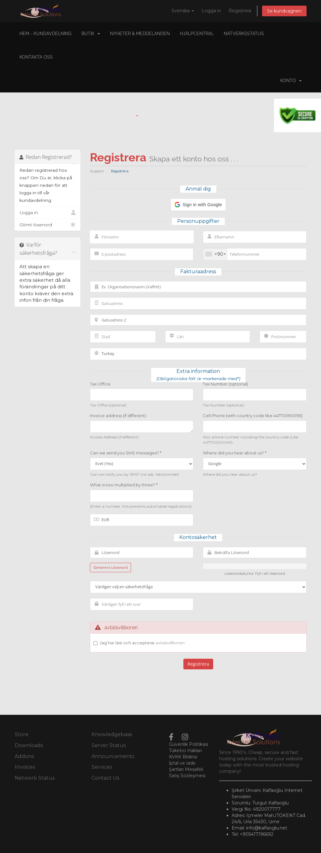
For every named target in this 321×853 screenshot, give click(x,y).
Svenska (182, 10)
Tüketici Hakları (185, 750)
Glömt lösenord (47, 224)
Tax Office (100, 383)
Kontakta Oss (36, 57)
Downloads (29, 745)
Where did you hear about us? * (234, 452)
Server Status (109, 745)
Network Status (35, 778)
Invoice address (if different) (118, 415)
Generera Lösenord (110, 567)
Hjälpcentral (197, 33)
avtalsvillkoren (170, 642)
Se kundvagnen (284, 11)
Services (102, 767)
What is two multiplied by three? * (124, 484)
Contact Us (105, 778)
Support (97, 171)
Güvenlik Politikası (188, 744)
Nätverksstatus (244, 33)
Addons (24, 756)
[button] (198, 204)
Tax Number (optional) (225, 383)
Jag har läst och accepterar (142, 642)
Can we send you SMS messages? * (125, 452)
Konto (291, 80)
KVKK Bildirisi (183, 757)
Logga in (211, 10)
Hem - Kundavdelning (45, 33)
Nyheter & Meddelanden (140, 33)
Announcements (113, 756)
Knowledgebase (112, 734)
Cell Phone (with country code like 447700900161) (253, 415)
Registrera (240, 10)
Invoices (25, 767)
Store (22, 734)
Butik (91, 33)
